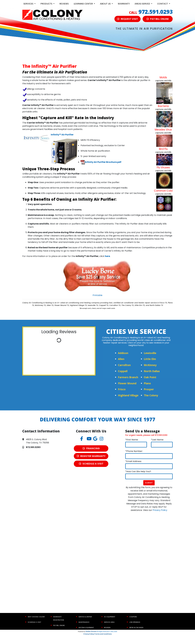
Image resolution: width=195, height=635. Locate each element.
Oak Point (150, 377)
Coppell (122, 371)
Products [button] (46, 3)
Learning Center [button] (83, 3)
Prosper (149, 389)
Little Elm (150, 359)
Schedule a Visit (34, 622)
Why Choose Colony (36, 617)
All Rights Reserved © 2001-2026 (107, 631)
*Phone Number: (134, 451)
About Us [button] (105, 3)
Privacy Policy (160, 510)
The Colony (151, 395)
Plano (147, 383)
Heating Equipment (86, 627)
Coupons (133, 617)
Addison (123, 353)
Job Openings (134, 622)
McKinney (150, 365)
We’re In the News (136, 627)
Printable (97, 295)
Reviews (64, 3)
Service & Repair (85, 617)
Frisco (122, 389)
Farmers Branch (128, 377)
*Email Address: (133, 461)
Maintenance (84, 622)
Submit (149, 482)
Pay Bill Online (59, 625)
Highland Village (128, 395)
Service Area (109, 622)
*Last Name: (157, 439)
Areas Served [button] (143, 3)
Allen (121, 359)
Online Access (91, 631)
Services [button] (28, 3)
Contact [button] (162, 3)
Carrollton (124, 365)
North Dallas (152, 371)
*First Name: (131, 439)
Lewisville (150, 353)
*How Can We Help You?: (138, 471)
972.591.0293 (156, 11)
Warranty (124, 3)
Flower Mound (127, 383)
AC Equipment (109, 617)
